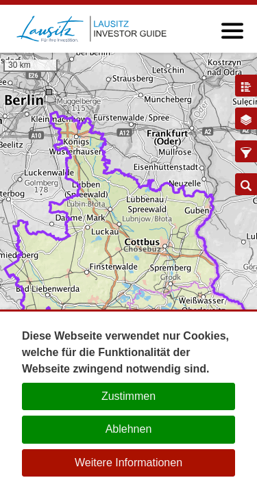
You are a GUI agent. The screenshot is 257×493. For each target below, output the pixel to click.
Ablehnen (129, 429)
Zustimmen (128, 396)
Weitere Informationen (128, 462)
